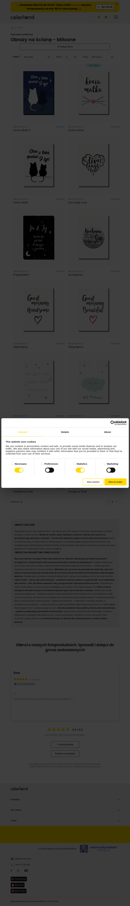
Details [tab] (65, 432)
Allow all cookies (115, 482)
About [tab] (107, 432)
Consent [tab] (22, 432)
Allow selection (93, 482)
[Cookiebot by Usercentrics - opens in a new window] (112, 422)
